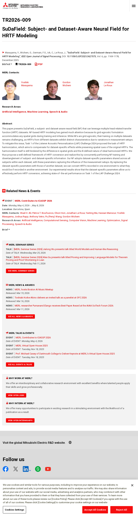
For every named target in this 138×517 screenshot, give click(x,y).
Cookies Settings (14, 511)
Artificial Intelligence (14, 111)
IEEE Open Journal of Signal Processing (41, 56)
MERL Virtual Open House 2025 (32, 345)
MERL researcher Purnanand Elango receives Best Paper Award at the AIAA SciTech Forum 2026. (64, 305)
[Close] (132, 486)
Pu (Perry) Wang (53, 216)
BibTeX (7, 64)
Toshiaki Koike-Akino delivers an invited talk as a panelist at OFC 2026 (51, 297)
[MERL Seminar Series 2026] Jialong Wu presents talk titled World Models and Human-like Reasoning (66, 249)
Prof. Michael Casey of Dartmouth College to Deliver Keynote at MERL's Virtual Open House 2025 (65, 353)
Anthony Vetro (36, 216)
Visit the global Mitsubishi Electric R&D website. (34, 442)
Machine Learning (37, 111)
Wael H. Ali (25, 213)
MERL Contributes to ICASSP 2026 (33, 200)
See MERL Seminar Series (21, 271)
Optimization (113, 220)
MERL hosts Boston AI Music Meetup (34, 289)
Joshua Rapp (21, 216)
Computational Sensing (56, 220)
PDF (39, 64)
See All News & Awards (20, 316)
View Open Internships (20, 420)
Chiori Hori (59, 213)
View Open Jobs (16, 395)
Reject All (121, 511)
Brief (6, 229)
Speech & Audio (58, 111)
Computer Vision (77, 220)
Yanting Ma (91, 213)
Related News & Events (21, 191)
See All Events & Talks (20, 364)
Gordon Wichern (71, 216)
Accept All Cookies (95, 511)
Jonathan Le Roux (75, 213)
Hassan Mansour (107, 213)
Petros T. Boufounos (42, 213)
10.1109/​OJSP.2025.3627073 (81, 56)
